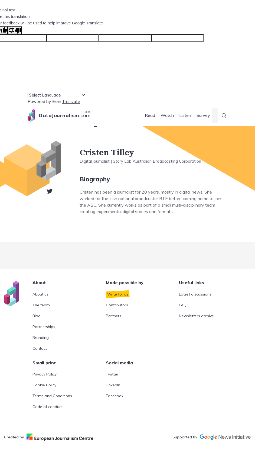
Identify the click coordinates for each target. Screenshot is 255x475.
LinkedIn (113, 385)
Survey (203, 115)
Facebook (114, 395)
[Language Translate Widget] (57, 95)
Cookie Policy (44, 385)
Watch (167, 115)
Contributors (117, 305)
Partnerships (43, 326)
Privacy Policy (44, 374)
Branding (40, 337)
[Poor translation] (15, 30)
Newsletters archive (196, 315)
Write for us (117, 294)
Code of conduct (47, 406)
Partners (113, 315)
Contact (39, 348)
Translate (66, 101)
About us (40, 294)
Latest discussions (195, 294)
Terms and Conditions (52, 395)
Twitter (112, 374)
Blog (36, 315)
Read (150, 115)
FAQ (183, 305)
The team (41, 305)
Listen (185, 115)
